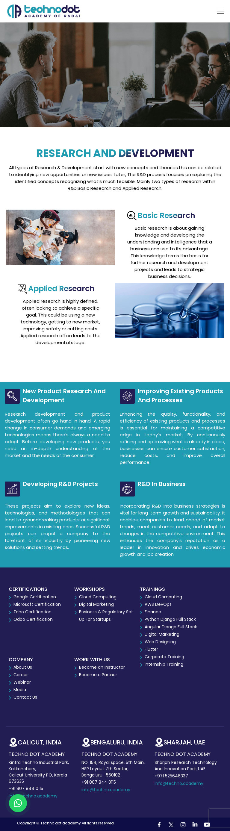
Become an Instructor (102, 667)
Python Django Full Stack (170, 619)
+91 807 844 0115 (26, 788)
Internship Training (164, 664)
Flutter (151, 649)
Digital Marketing (96, 604)
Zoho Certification (32, 612)
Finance (153, 612)
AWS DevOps (158, 604)
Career (20, 675)
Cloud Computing (97, 597)
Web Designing (160, 642)
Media (19, 690)
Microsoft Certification (37, 604)
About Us (22, 667)
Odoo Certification (33, 619)
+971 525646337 (171, 776)
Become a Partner (98, 675)
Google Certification (34, 597)
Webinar (22, 682)
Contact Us (25, 697)
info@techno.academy (33, 796)
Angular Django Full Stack (171, 627)
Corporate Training (164, 657)
